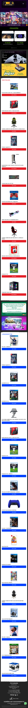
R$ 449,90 (14, 512)
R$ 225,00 (14, 530)
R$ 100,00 (14, 639)
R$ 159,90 (14, 348)
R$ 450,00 (14, 241)
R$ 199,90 (14, 494)
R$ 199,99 (14, 475)
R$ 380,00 (14, 203)
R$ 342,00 (14, 149)
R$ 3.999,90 (14, 168)
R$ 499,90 (14, 131)
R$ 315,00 (14, 548)
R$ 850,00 (14, 604)
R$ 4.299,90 (14, 113)
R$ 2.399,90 (14, 94)
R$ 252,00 (14, 566)
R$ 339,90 (14, 276)
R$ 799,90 (14, 221)
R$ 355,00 (14, 385)
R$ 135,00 (14, 185)
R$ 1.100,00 (14, 675)
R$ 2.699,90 (14, 258)
